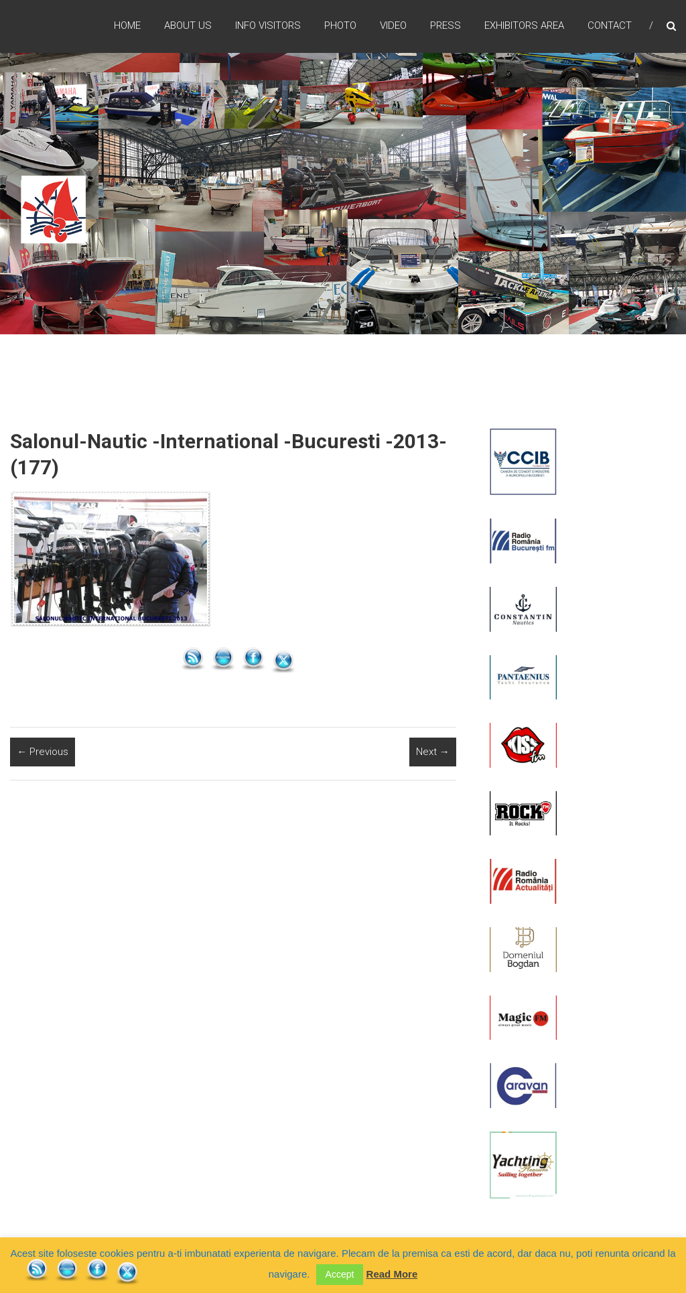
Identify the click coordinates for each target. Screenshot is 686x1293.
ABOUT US (188, 26)
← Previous (42, 752)
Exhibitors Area (524, 26)
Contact (610, 26)
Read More (392, 1274)
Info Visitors (268, 26)
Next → (433, 752)
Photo (340, 26)
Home (127, 26)
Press (445, 26)
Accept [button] (340, 1274)
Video (393, 26)
